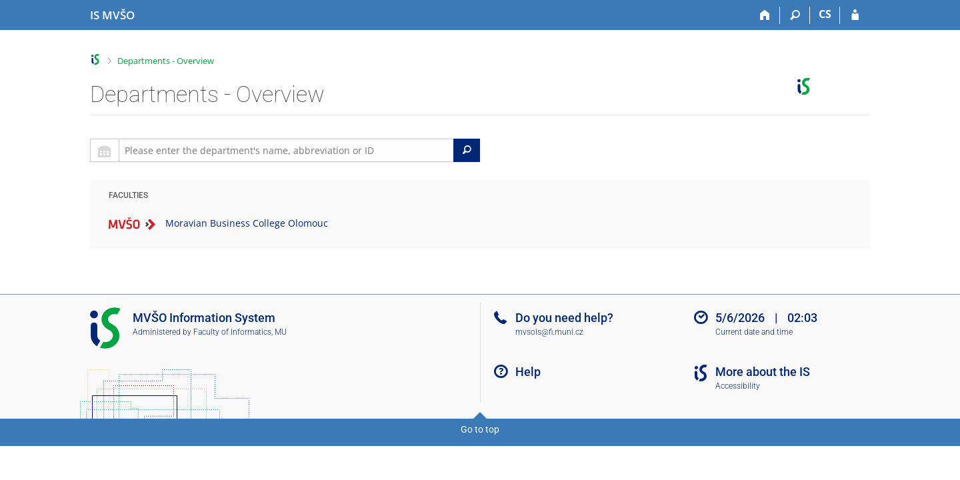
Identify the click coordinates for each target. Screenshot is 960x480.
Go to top (480, 429)
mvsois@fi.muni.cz (549, 332)
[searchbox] (286, 150)
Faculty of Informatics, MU (240, 332)
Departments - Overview (165, 61)
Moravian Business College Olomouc (246, 223)
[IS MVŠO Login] (855, 15)
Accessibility (737, 386)
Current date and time (754, 332)
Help (528, 372)
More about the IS (762, 372)
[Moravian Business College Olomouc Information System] (112, 15)
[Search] (795, 15)
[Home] (765, 15)
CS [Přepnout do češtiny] (825, 14)
